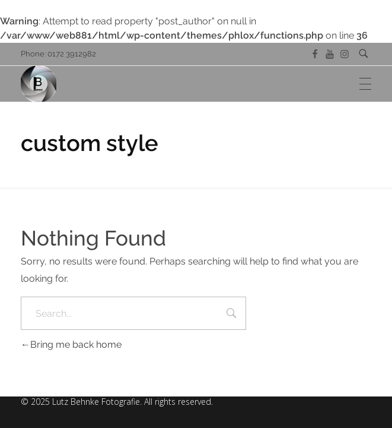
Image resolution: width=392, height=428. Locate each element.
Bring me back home (71, 344)
